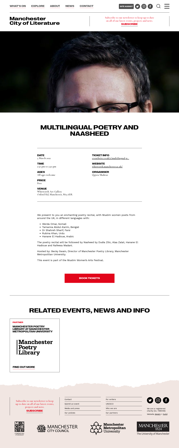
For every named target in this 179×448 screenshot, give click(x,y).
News (69, 5)
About (55, 5)
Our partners (112, 413)
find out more (24, 366)
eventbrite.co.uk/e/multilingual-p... (110, 158)
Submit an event (72, 404)
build (165, 414)
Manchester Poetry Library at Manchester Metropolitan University (33, 329)
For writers (111, 399)
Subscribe (129, 23)
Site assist (126, 6)
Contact (86, 5)
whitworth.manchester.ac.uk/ (107, 166)
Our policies (70, 413)
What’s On (18, 5)
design (158, 414)
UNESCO (110, 404)
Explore (38, 5)
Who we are (111, 408)
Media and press (72, 408)
